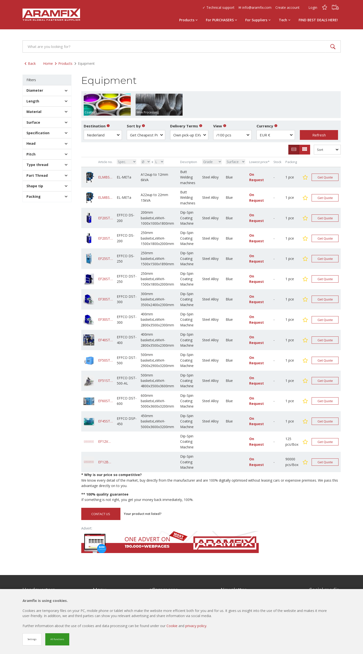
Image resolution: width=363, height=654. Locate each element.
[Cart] (335, 7)
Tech (284, 20)
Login (312, 7)
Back (30, 63)
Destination (97, 125)
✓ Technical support (218, 7)
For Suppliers (257, 20)
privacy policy (195, 625)
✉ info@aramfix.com (254, 7)
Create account (287, 7)
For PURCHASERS (221, 20)
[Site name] (51, 15)
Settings (32, 639)
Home (48, 63)
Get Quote (325, 177)
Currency (267, 125)
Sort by (136, 125)
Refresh (319, 135)
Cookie (172, 625)
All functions (57, 639)
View (219, 125)
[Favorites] (324, 7)
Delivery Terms (186, 125)
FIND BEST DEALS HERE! (318, 20)
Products (188, 20)
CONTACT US (100, 514)
